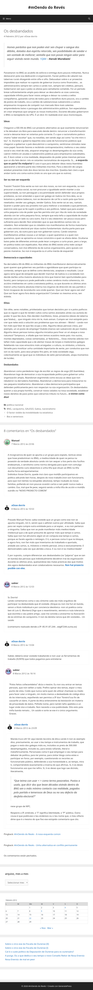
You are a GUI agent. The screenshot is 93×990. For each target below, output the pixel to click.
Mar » (50, 928)
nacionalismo (48, 408)
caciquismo (18, 408)
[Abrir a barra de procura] (89, 18)
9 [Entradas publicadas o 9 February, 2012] (41, 911)
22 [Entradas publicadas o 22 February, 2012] (30, 918)
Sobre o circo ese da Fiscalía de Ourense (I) (26, 947)
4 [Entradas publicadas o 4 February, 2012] (65, 907)
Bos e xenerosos (15, 416)
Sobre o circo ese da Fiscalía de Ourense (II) (27, 943)
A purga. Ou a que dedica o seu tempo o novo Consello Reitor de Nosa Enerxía (44, 955)
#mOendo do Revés (46, 7)
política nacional (15, 404)
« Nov (43, 928)
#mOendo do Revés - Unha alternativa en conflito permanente (45, 845)
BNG (9, 408)
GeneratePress (64, 986)
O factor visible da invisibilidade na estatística (30, 412)
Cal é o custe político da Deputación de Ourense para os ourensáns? (39, 951)
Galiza (38, 408)
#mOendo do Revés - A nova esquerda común (37, 834)
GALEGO (29, 408)
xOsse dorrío (18, 505)
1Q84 (43, 59)
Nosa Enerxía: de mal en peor (20, 959)
